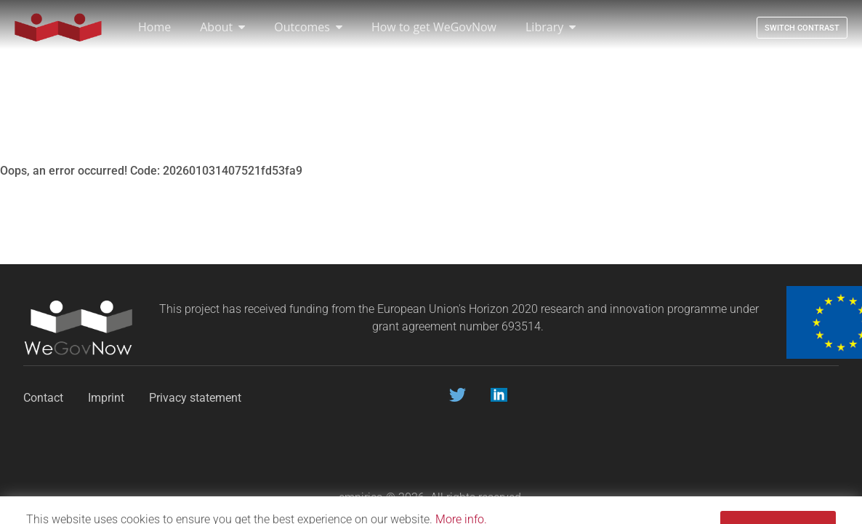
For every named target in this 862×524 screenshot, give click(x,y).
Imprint (106, 398)
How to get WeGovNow (433, 27)
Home (154, 27)
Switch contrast (802, 28)
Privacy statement (196, 398)
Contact (43, 398)
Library (550, 27)
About (222, 27)
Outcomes (308, 27)
